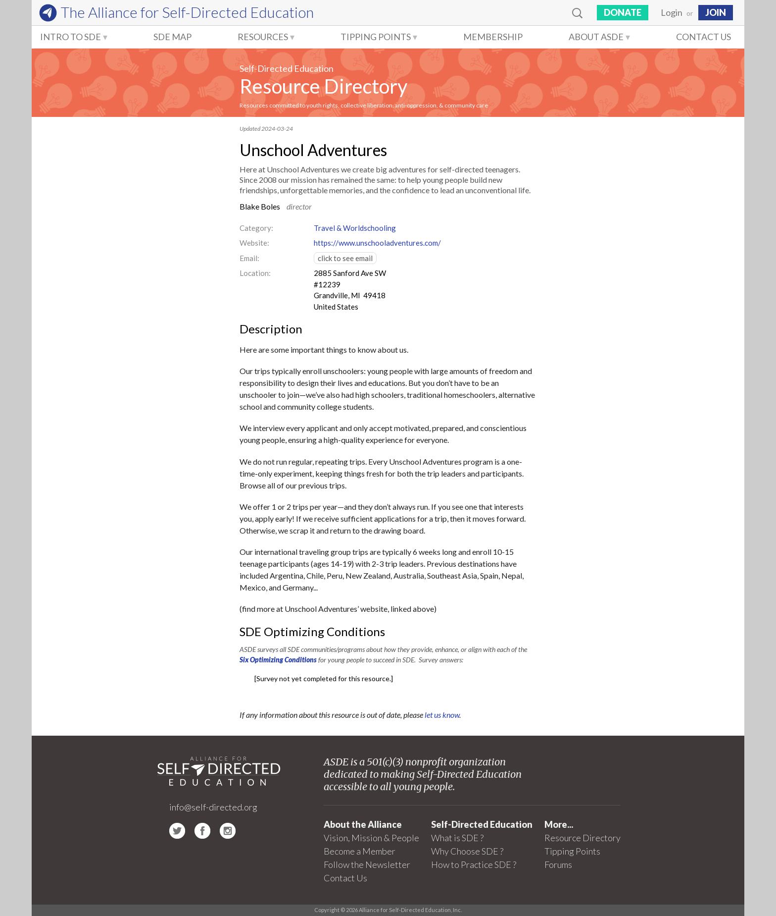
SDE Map (172, 36)
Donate (622, 12)
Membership (493, 36)
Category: (256, 227)
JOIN (715, 12)
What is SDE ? (457, 837)
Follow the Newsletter (367, 864)
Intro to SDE (70, 36)
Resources (263, 36)
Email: (249, 258)
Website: (254, 242)
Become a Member (359, 851)
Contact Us (703, 36)
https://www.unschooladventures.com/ (377, 242)
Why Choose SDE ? (467, 851)
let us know (442, 714)
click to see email (345, 258)
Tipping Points (375, 36)
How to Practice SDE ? (473, 864)
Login (671, 12)
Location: (255, 273)
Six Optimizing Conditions (278, 659)
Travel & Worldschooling (355, 227)
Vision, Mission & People (371, 837)
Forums (558, 864)
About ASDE (596, 36)
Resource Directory (323, 86)
